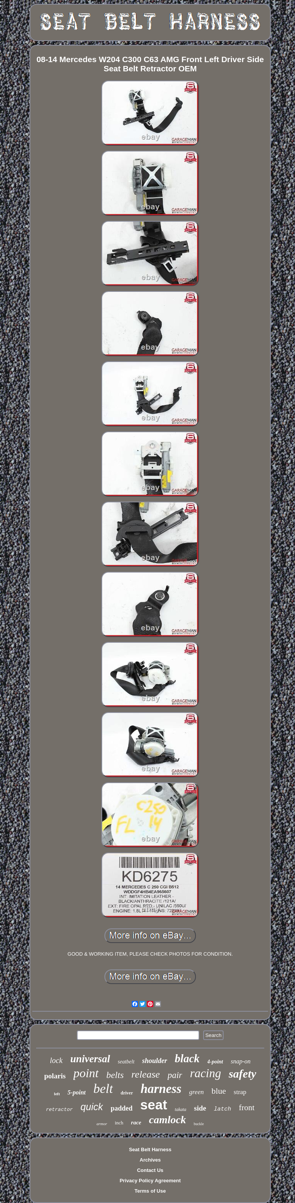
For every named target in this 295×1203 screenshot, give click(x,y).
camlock (167, 1120)
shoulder (154, 1061)
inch (119, 1123)
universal (90, 1059)
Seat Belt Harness (150, 1149)
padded (122, 1108)
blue (218, 1091)
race (136, 1122)
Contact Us (150, 1170)
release (145, 1074)
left (57, 1093)
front (247, 1107)
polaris (55, 1076)
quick (92, 1106)
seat (153, 1104)
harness (161, 1089)
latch (222, 1109)
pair (174, 1075)
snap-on (241, 1061)
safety (242, 1073)
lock (56, 1060)
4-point (215, 1062)
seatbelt (126, 1062)
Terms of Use (150, 1191)
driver (127, 1093)
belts (115, 1075)
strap (240, 1092)
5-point (77, 1092)
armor (101, 1123)
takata (180, 1109)
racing (205, 1073)
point (86, 1073)
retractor (59, 1109)
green (196, 1092)
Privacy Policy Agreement (150, 1180)
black (187, 1058)
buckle (199, 1124)
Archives (150, 1160)
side (200, 1108)
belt (103, 1088)
